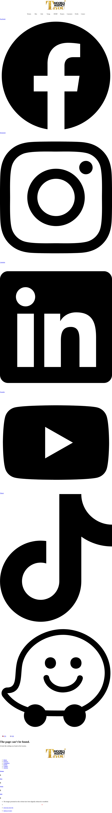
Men (35, 14)
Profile (77, 14)
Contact (83, 14)
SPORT (56, 14)
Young (48, 14)
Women (28, 14)
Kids (41, 14)
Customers (70, 14)
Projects (62, 14)
